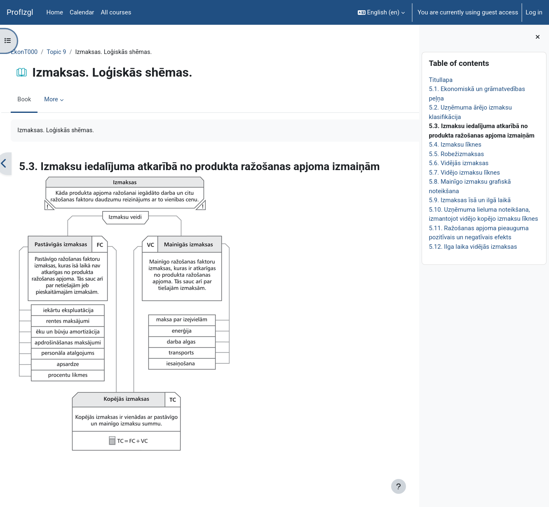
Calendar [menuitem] (82, 12)
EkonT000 (43, 52)
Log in (534, 12)
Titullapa (441, 80)
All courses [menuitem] (116, 12)
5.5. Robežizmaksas (456, 154)
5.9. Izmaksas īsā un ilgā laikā (470, 200)
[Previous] (22, 164)
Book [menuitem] (43, 100)
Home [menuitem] (55, 12)
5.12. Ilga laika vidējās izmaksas (473, 246)
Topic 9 (76, 52)
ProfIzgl (20, 12)
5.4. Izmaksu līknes (455, 144)
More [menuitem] (70, 100)
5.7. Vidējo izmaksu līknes (464, 172)
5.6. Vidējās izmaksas (458, 163)
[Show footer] (398, 486)
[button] (381, 12)
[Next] (410, 164)
